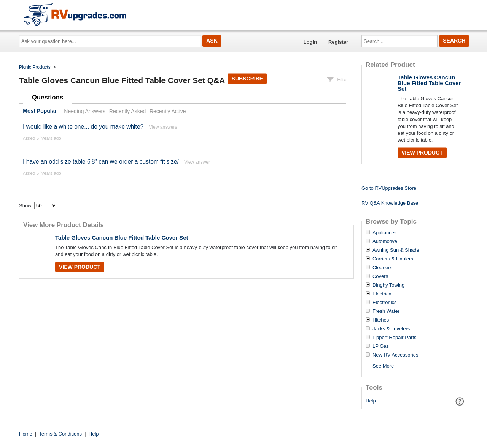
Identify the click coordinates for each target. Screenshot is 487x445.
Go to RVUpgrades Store (388, 188)
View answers (163, 127)
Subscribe (247, 79)
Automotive (384, 241)
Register (338, 42)
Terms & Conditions (60, 434)
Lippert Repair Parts (394, 337)
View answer (197, 162)
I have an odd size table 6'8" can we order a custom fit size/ (101, 161)
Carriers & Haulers (392, 259)
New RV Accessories (395, 355)
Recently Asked (127, 111)
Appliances (384, 232)
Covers (380, 276)
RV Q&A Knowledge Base (389, 203)
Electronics (384, 302)
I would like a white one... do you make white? (83, 126)
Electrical (382, 294)
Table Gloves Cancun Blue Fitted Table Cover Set (121, 237)
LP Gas (380, 346)
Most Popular (40, 111)
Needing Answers (84, 111)
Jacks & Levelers (391, 328)
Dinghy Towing (388, 285)
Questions (48, 97)
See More (383, 366)
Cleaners (382, 267)
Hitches (380, 320)
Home (25, 434)
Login (310, 42)
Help (371, 401)
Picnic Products (35, 67)
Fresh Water (385, 311)
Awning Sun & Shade (395, 250)
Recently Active (168, 111)
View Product (79, 267)
